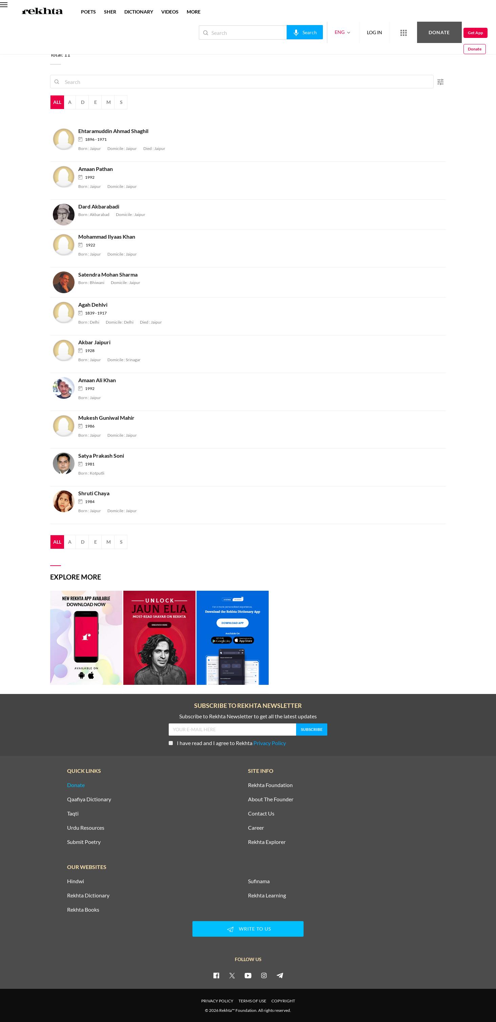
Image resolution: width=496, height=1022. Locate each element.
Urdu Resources (85, 827)
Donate (416, 32)
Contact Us (261, 813)
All (57, 102)
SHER (110, 12)
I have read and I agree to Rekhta (227, 743)
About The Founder (270, 799)
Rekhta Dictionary (88, 895)
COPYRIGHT (283, 1000)
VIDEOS (170, 12)
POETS (88, 12)
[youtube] (248, 975)
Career (256, 827)
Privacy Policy (269, 743)
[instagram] (264, 975)
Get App (452, 32)
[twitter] (232, 975)
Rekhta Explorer (267, 842)
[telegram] (279, 975)
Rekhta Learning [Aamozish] (267, 895)
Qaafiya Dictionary (89, 799)
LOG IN (351, 32)
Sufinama (259, 881)
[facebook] (216, 975)
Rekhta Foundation (270, 785)
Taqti (73, 813)
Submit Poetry (84, 842)
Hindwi (75, 881)
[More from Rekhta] (381, 32)
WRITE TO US (248, 929)
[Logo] (42, 11)
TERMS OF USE (252, 1000)
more (194, 12)
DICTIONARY (138, 12)
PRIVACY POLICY (217, 1000)
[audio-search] (282, 32)
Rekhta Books (83, 909)
